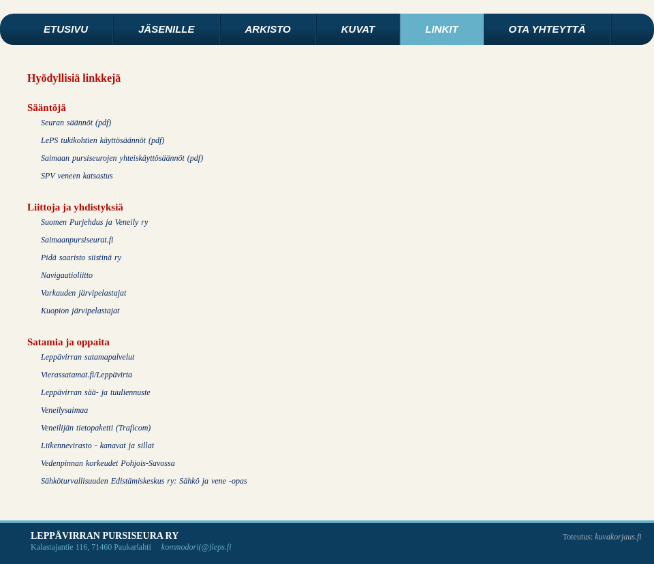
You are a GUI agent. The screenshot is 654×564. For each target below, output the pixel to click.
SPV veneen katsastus (77, 176)
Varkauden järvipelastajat (83, 293)
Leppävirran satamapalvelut (87, 357)
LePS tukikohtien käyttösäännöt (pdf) (102, 140)
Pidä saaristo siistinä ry (81, 257)
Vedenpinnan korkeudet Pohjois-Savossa (108, 463)
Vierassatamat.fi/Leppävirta (86, 374)
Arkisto (268, 29)
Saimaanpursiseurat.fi (77, 240)
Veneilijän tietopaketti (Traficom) (96, 428)
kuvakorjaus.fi (618, 537)
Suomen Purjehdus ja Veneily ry (94, 222)
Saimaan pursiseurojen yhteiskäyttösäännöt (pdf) (122, 158)
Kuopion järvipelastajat (80, 310)
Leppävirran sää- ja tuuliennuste (96, 392)
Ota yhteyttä (547, 29)
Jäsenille (166, 29)
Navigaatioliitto (67, 275)
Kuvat (358, 29)
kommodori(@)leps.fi (196, 547)
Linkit (441, 29)
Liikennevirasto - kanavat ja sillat (97, 445)
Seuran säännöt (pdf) (76, 122)
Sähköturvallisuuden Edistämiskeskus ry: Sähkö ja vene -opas (144, 481)
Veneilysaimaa (64, 410)
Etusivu (66, 29)
